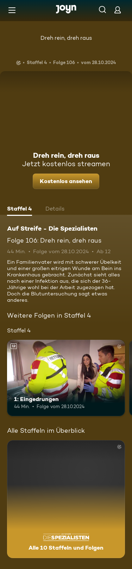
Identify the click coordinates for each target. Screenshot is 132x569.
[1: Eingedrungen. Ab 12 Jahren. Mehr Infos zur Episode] (66, 378)
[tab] (19, 209)
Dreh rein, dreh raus (66, 38)
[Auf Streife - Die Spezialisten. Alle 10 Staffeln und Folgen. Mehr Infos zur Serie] (66, 499)
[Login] (117, 10)
